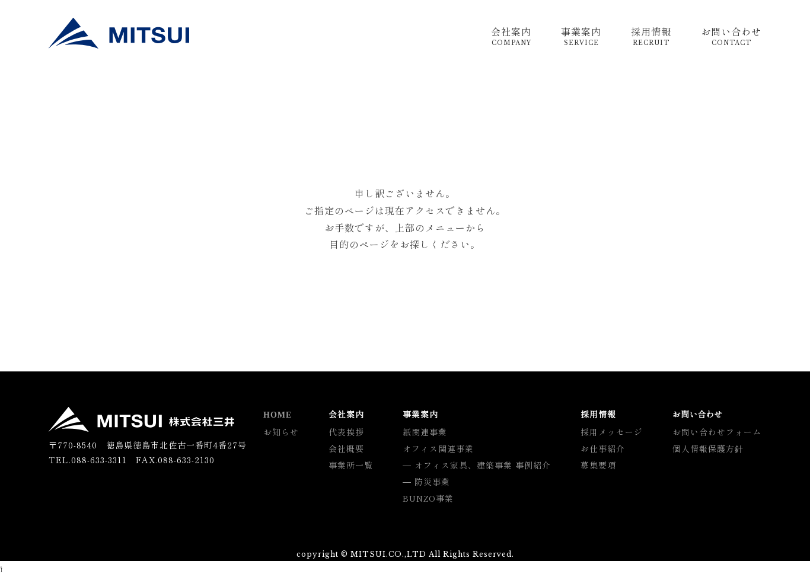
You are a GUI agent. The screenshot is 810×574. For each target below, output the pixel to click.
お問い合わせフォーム (716, 432)
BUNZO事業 (428, 498)
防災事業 (432, 482)
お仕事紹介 (603, 448)
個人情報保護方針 (708, 448)
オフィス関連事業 (438, 448)
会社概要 (346, 448)
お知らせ (281, 432)
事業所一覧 (351, 465)
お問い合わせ (731, 36)
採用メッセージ (612, 432)
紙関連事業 (425, 432)
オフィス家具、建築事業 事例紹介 (482, 465)
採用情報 (651, 36)
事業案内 (581, 36)
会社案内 (511, 36)
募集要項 (598, 465)
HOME (277, 415)
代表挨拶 (346, 432)
